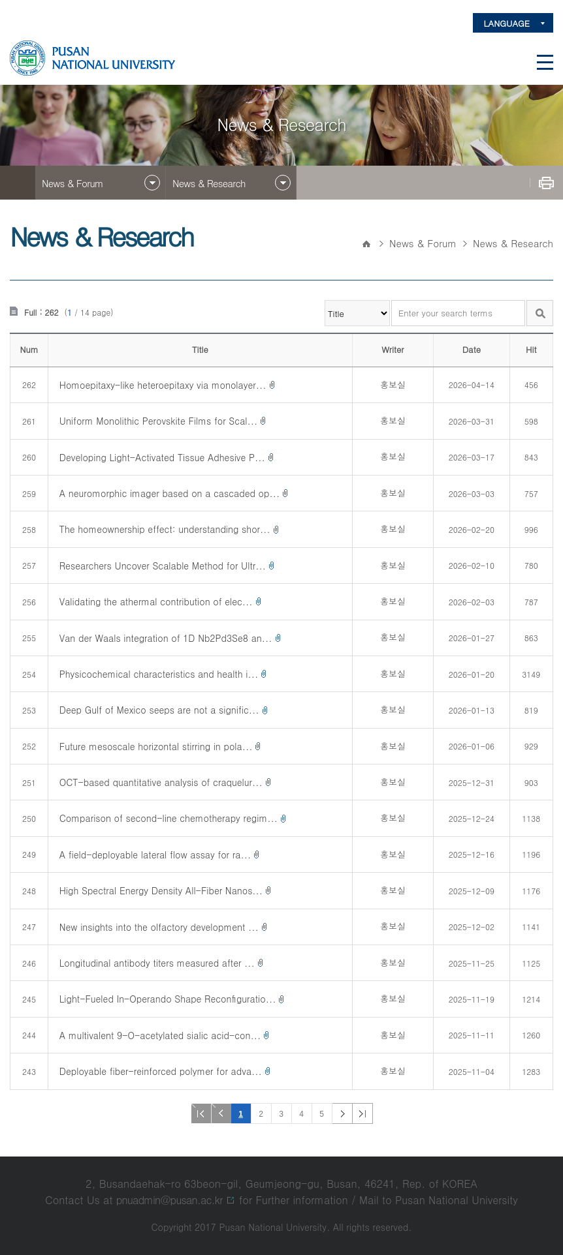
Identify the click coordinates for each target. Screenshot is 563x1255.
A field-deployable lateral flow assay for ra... (155, 854)
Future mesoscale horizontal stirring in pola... (156, 746)
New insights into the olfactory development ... (159, 926)
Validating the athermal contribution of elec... (156, 601)
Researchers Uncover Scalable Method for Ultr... (162, 565)
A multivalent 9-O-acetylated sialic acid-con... (160, 1035)
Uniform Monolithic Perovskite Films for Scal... (158, 420)
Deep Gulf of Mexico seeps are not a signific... (159, 709)
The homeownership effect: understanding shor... (164, 529)
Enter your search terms (391, 300)
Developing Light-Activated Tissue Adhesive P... (162, 457)
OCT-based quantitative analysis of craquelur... (161, 782)
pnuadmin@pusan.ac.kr (169, 1199)
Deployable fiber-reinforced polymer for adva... (160, 1071)
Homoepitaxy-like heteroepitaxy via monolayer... (162, 384)
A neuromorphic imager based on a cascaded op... (169, 493)
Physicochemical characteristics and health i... (158, 673)
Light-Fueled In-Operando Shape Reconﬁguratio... (167, 998)
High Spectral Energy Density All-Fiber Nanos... (161, 890)
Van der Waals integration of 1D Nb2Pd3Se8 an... (165, 637)
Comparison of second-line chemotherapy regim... (168, 817)
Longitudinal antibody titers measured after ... (157, 962)
